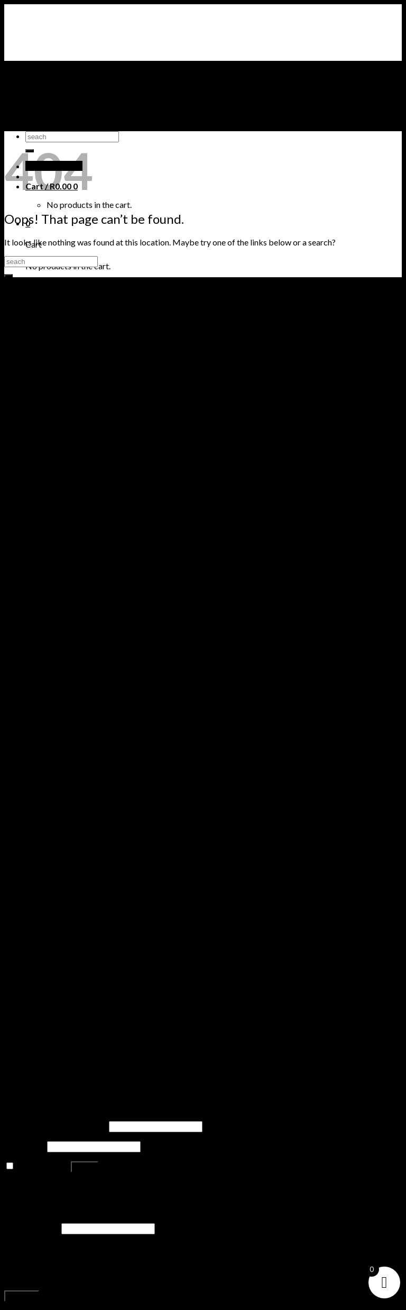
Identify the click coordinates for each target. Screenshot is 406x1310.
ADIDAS (41, 126)
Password (24, 1146)
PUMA (38, 116)
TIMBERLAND (52, 106)
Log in (84, 1167)
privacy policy (205, 1276)
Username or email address (55, 1126)
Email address (32, 1228)
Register (21, 1296)
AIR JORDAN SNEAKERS (72, 86)
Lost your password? (41, 1186)
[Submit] (8, 275)
